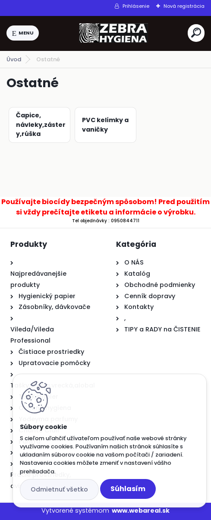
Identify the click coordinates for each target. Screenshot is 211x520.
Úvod (13, 59)
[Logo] (113, 33)
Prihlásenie (136, 6)
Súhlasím (127, 489)
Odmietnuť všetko (59, 489)
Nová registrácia (184, 6)
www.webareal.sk (141, 510)
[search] (196, 32)
